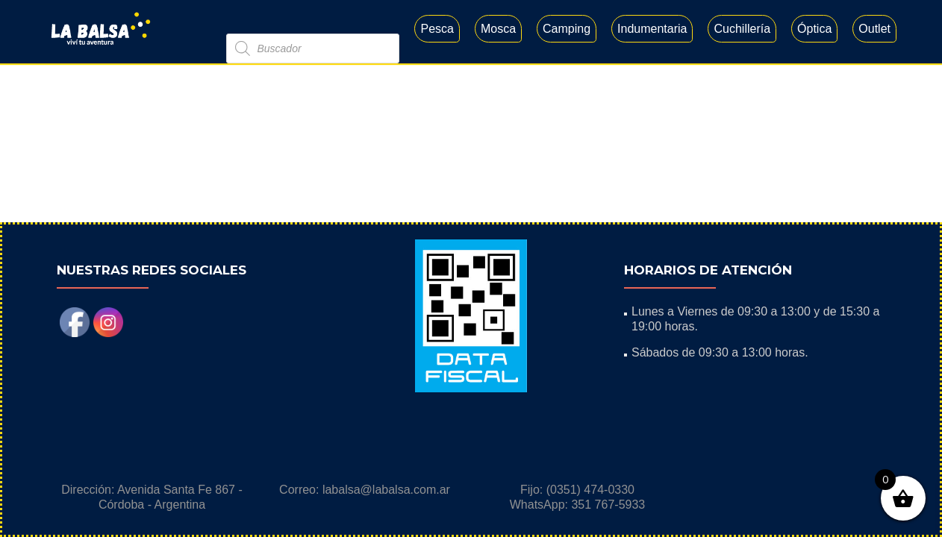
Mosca (498, 28)
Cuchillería (742, 28)
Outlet (874, 28)
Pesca (436, 28)
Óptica (814, 28)
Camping (566, 28)
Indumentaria (652, 28)
